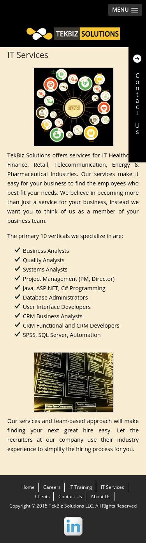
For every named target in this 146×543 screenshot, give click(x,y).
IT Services (112, 487)
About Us (101, 496)
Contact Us (70, 496)
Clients (42, 496)
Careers (52, 487)
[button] (125, 10)
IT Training (80, 487)
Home (28, 487)
